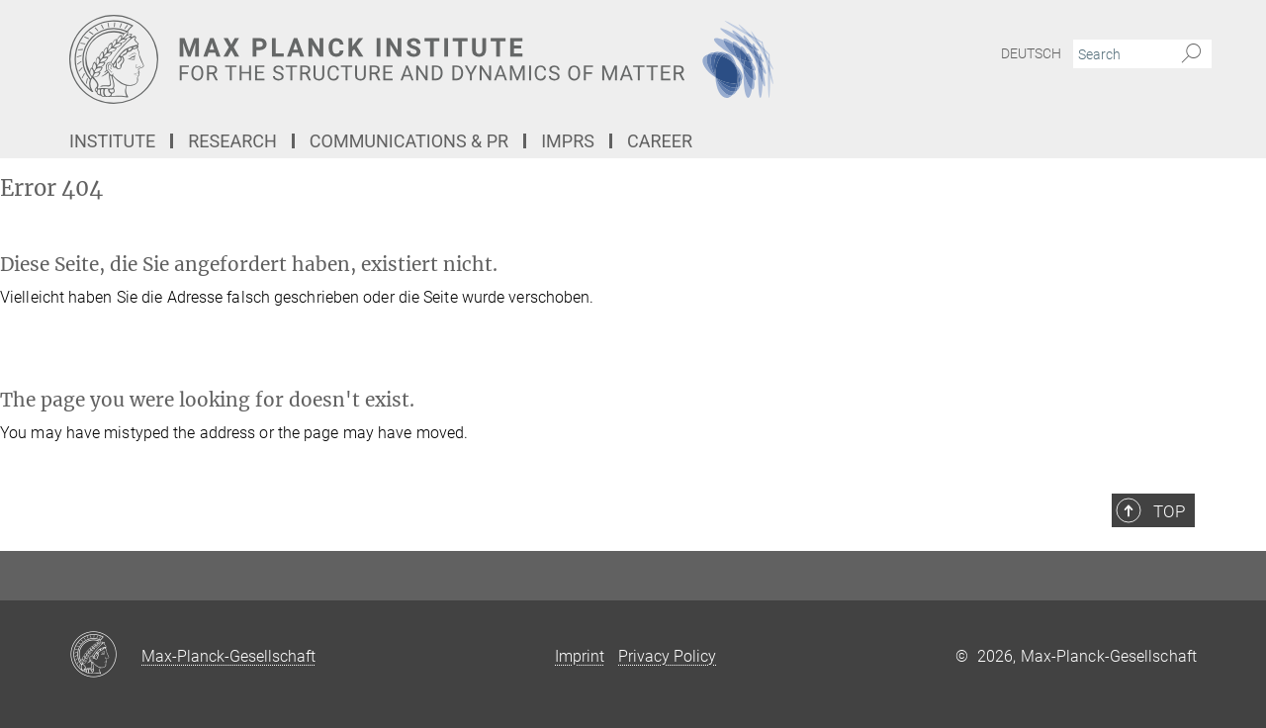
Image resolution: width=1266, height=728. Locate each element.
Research (232, 141)
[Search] (1191, 54)
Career (659, 141)
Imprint (579, 656)
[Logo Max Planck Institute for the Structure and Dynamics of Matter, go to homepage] (440, 59)
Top (1169, 511)
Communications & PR (409, 141)
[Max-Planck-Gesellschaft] (105, 656)
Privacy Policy (667, 656)
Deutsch (1031, 53)
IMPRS (567, 141)
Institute (112, 141)
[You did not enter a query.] (1120, 54)
